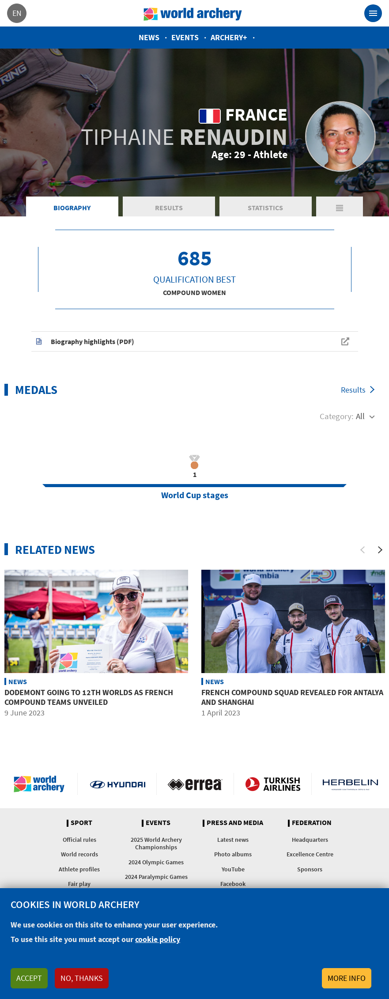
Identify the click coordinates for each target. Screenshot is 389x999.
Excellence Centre (310, 854)
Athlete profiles (79, 869)
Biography (72, 207)
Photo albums (233, 854)
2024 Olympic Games (156, 862)
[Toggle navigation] (373, 13)
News (149, 37)
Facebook (232, 884)
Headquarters (310, 840)
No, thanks (81, 978)
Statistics (265, 207)
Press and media (235, 823)
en (17, 13)
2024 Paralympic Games (156, 877)
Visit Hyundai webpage (117, 784)
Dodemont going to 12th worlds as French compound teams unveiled (88, 697)
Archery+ (229, 37)
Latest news (233, 840)
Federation (312, 823)
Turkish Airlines (272, 784)
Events (185, 37)
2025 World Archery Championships (156, 843)
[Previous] (362, 549)
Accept (29, 978)
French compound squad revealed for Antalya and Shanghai (292, 697)
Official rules (79, 840)
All (360, 416)
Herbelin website (350, 784)
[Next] (380, 549)
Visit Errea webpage (195, 784)
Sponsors (309, 869)
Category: (337, 416)
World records (79, 854)
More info (347, 978)
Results (169, 207)
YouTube (233, 869)
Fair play (79, 884)
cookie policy (157, 939)
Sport (81, 823)
